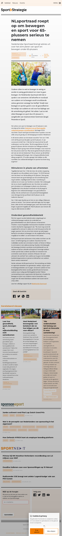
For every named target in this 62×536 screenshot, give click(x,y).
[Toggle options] (44, 526)
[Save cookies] (36, 531)
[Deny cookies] (51, 531)
